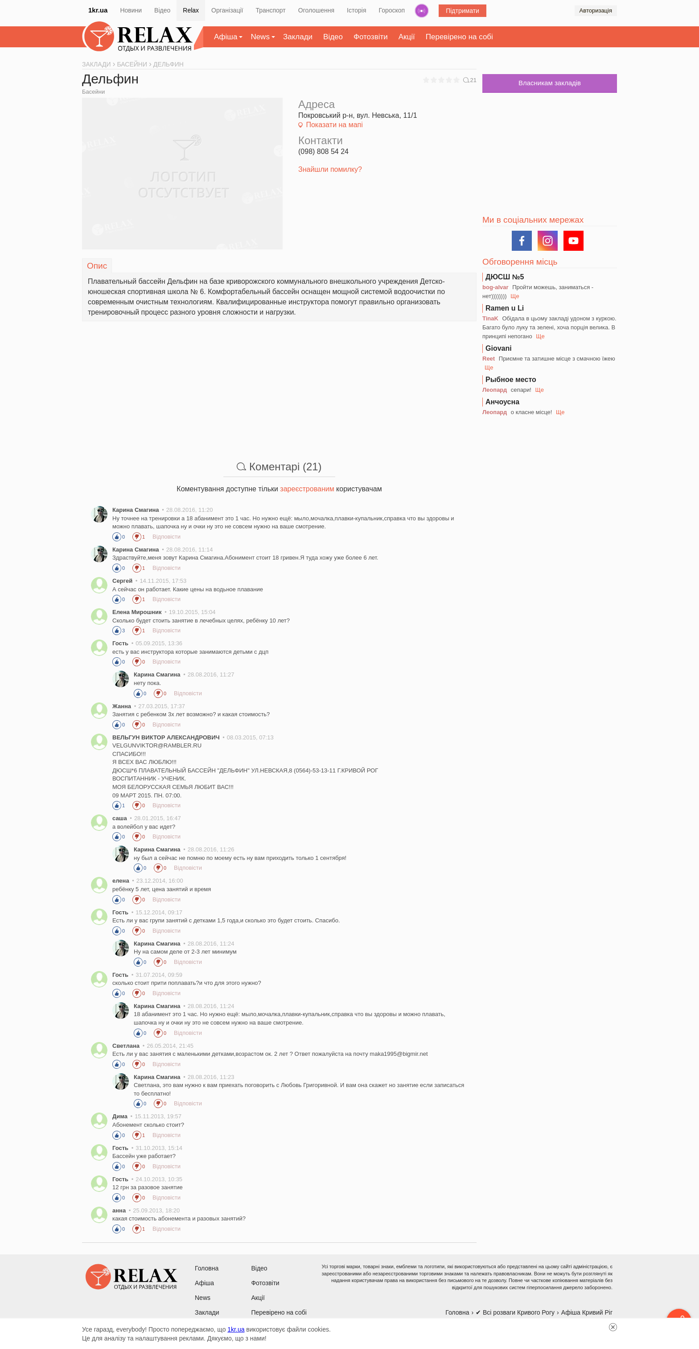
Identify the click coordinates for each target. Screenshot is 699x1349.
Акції (407, 37)
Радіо (421, 10)
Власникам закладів (549, 83)
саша (119, 818)
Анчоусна (502, 402)
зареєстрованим (307, 489)
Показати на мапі (334, 125)
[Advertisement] (279, 383)
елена (120, 880)
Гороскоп (392, 10)
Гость (120, 643)
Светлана (126, 1045)
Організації (227, 10)
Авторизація (596, 10)
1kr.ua (97, 10)
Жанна (121, 706)
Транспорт (270, 10)
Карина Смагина (136, 509)
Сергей (122, 580)
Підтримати (462, 10)
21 (470, 80)
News (260, 37)
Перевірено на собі (459, 37)
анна (119, 1210)
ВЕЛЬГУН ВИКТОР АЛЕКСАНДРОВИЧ (166, 737)
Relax (191, 10)
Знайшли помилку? (330, 169)
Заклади (297, 37)
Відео (162, 10)
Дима (119, 1116)
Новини (131, 10)
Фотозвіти (371, 37)
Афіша (225, 37)
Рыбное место (510, 379)
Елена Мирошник (137, 612)
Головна (206, 1268)
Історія (356, 10)
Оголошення (316, 10)
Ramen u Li (504, 308)
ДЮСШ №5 (504, 277)
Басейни (93, 91)
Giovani (498, 348)
